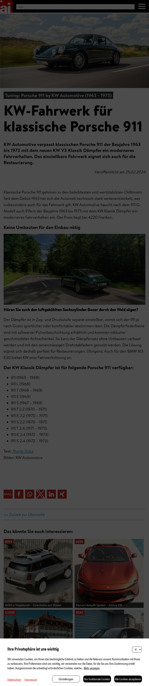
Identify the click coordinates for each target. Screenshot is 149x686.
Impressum (31, 679)
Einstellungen (66, 679)
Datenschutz (14, 679)
